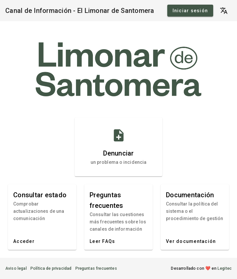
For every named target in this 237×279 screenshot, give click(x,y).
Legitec (224, 268)
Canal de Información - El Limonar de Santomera (79, 11)
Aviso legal (16, 268)
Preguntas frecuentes (96, 268)
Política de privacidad (51, 268)
